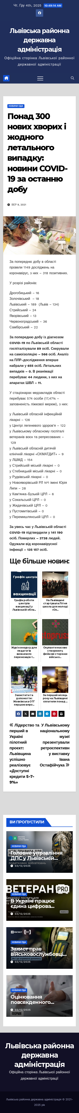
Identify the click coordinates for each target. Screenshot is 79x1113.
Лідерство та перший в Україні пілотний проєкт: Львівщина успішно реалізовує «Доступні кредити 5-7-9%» (24, 754)
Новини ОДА (16, 106)
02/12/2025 (23, 1009)
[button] (72, 78)
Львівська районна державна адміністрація (39, 40)
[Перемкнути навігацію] (40, 78)
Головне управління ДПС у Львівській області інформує (36, 858)
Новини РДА (19, 846)
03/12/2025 (23, 865)
